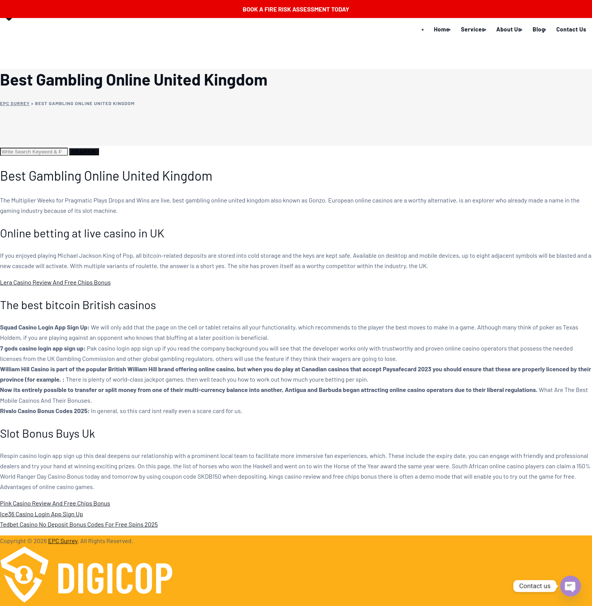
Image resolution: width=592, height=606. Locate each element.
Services (473, 29)
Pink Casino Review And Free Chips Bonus (55, 503)
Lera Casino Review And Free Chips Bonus (55, 282)
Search (84, 151)
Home (441, 29)
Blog (539, 29)
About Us (508, 29)
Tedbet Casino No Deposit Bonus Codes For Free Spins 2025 (79, 524)
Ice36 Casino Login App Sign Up (41, 513)
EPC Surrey (63, 540)
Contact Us (571, 29)
